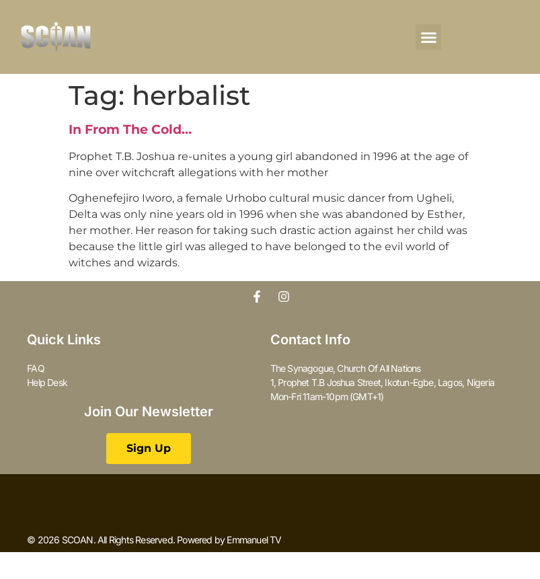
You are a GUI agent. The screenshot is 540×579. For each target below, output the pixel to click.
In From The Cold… (130, 129)
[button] (428, 37)
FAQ (35, 368)
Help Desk (47, 382)
